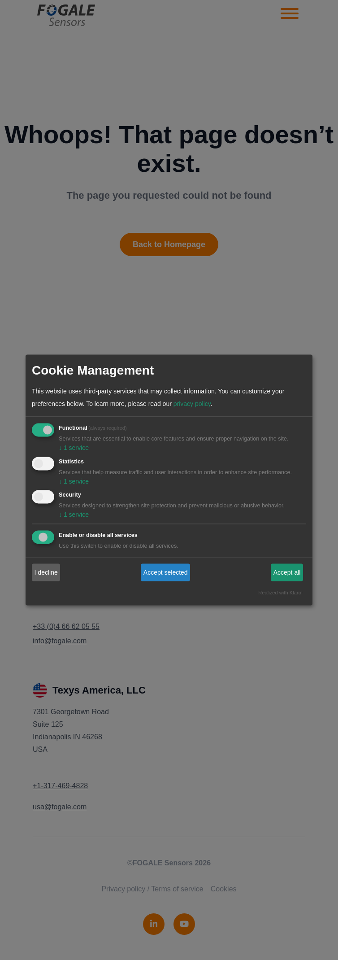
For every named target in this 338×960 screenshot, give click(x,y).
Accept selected (165, 572)
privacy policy (192, 403)
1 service (74, 447)
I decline (46, 572)
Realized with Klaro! (280, 593)
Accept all (287, 572)
